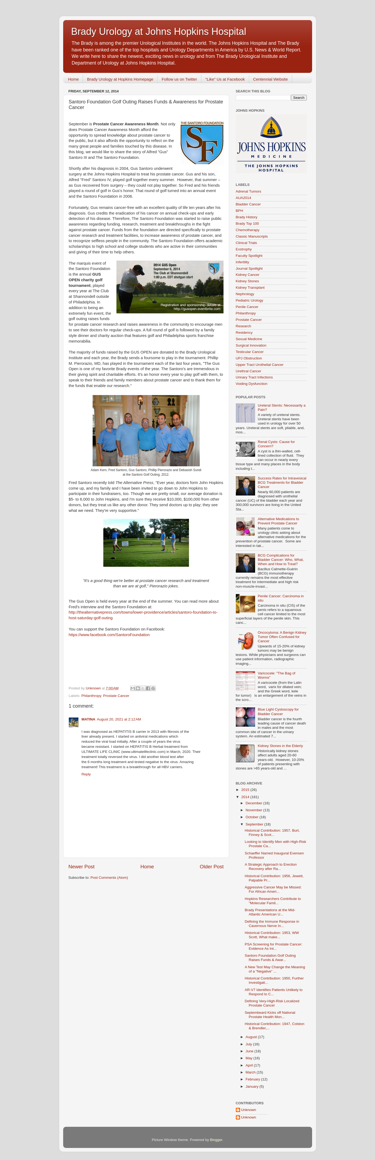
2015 (245, 790)
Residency (244, 333)
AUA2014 (243, 198)
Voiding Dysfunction (252, 384)
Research (243, 326)
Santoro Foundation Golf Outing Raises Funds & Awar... (270, 957)
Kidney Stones (247, 281)
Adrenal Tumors (248, 191)
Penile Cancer (247, 307)
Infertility (242, 262)
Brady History (246, 217)
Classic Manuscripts (252, 236)
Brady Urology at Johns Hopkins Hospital (158, 31)
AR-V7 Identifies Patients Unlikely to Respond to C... (273, 992)
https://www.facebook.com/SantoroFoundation (109, 635)
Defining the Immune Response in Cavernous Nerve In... (272, 923)
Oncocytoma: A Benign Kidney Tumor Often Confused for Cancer (282, 636)
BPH (239, 211)
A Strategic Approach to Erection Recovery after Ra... (271, 866)
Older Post (212, 866)
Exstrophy (244, 249)
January (253, 1086)
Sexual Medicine (249, 339)
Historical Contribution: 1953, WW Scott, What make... (272, 935)
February (253, 1079)
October (253, 817)
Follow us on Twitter (179, 79)
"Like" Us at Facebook (225, 79)
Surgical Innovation (251, 345)
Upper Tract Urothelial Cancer (260, 365)
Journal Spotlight (249, 268)
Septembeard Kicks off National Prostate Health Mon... (270, 1015)
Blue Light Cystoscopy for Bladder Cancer (278, 711)
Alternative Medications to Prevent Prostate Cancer (278, 521)
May (249, 1058)
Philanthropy (91, 696)
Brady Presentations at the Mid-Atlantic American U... (270, 912)
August (252, 1037)
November (254, 810)
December (254, 803)
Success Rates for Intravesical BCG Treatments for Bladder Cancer (282, 482)
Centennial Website (270, 79)
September (255, 824)
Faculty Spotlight (249, 256)
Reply (86, 774)
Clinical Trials (246, 243)
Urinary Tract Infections (254, 377)
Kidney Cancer (248, 275)
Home (73, 79)
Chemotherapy (248, 230)
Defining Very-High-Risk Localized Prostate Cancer (272, 1003)
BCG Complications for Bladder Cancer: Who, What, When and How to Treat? (281, 559)
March (251, 1072)
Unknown (248, 1110)
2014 (245, 797)
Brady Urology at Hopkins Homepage (120, 79)
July (249, 1044)
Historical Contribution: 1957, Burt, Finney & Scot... (272, 832)
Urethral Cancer (248, 371)
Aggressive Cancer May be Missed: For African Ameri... (273, 889)
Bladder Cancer (248, 204)
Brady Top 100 (247, 224)
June (250, 1051)
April (250, 1065)
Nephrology (245, 294)
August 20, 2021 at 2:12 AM (119, 719)
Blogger (216, 1140)
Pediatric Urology (249, 300)
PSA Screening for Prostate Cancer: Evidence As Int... (273, 946)
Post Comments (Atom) (109, 878)
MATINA (89, 719)
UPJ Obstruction (249, 358)
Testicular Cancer (250, 352)
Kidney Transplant (250, 288)
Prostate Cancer (116, 696)
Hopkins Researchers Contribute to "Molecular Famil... (273, 901)
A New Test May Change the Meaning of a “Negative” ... (275, 969)
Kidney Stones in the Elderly (280, 746)
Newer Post (82, 866)
